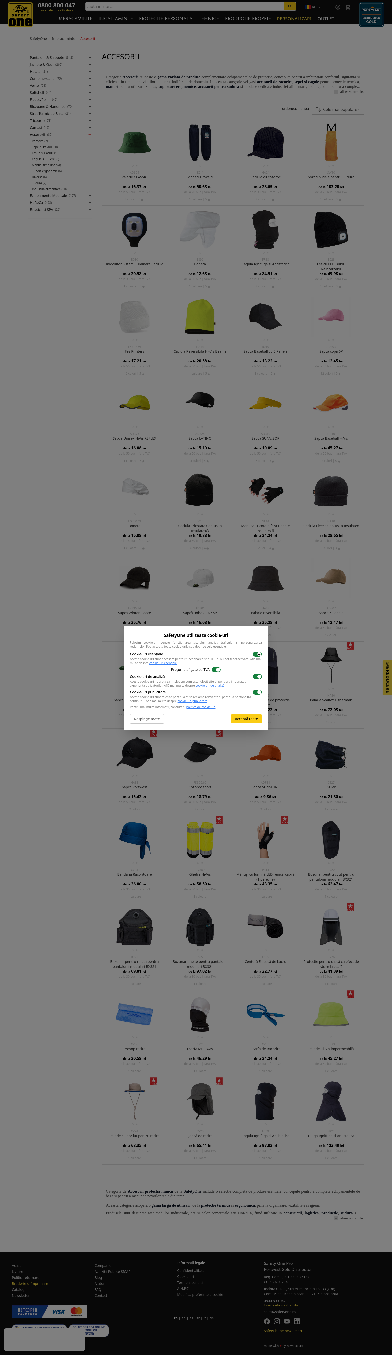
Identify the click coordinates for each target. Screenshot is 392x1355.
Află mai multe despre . (195, 685)
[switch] (257, 654)
